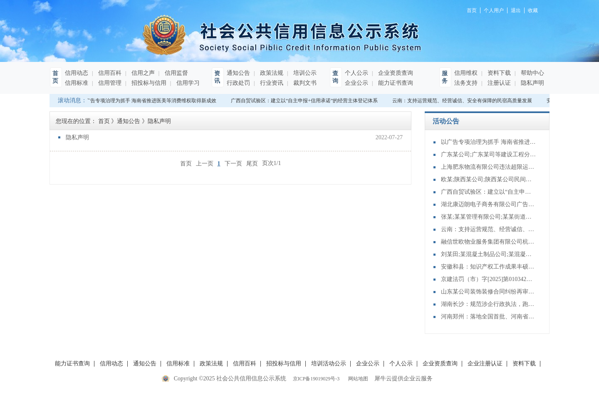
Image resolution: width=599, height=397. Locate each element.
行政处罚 (238, 83)
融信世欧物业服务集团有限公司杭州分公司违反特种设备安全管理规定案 (489, 242)
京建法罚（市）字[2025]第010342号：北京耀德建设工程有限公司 (489, 279)
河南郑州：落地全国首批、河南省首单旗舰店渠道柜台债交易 (489, 316)
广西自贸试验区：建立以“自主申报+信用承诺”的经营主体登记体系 (305, 101)
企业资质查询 (394, 73)
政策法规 (270, 73)
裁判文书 (304, 83)
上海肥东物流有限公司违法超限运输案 (489, 167)
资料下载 (498, 73)
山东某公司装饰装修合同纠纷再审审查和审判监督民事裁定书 (489, 292)
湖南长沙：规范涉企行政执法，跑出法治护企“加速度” (489, 304)
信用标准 (76, 83)
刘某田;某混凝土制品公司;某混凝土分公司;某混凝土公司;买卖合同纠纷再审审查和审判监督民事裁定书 (489, 254)
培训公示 (304, 73)
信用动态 (76, 73)
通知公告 (238, 73)
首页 (186, 163)
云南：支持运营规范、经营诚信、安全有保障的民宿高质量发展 (463, 101)
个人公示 (356, 73)
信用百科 (109, 73)
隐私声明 (531, 83)
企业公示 (356, 83)
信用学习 (187, 83)
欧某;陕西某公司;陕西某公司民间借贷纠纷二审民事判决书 (489, 179)
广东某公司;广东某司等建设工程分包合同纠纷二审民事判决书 (489, 154)
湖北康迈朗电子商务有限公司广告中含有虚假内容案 (489, 204)
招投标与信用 (148, 83)
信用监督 (175, 73)
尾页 (252, 163)
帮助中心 (531, 73)
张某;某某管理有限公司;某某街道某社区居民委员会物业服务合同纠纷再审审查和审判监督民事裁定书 (489, 217)
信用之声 (142, 73)
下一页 (233, 163)
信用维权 (466, 73)
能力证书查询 (394, 83)
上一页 (204, 163)
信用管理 (109, 83)
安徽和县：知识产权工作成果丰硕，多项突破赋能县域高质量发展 (489, 267)
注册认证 (498, 83)
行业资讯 (270, 83)
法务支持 (466, 83)
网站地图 (357, 379)
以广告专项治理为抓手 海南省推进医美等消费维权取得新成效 (149, 101)
